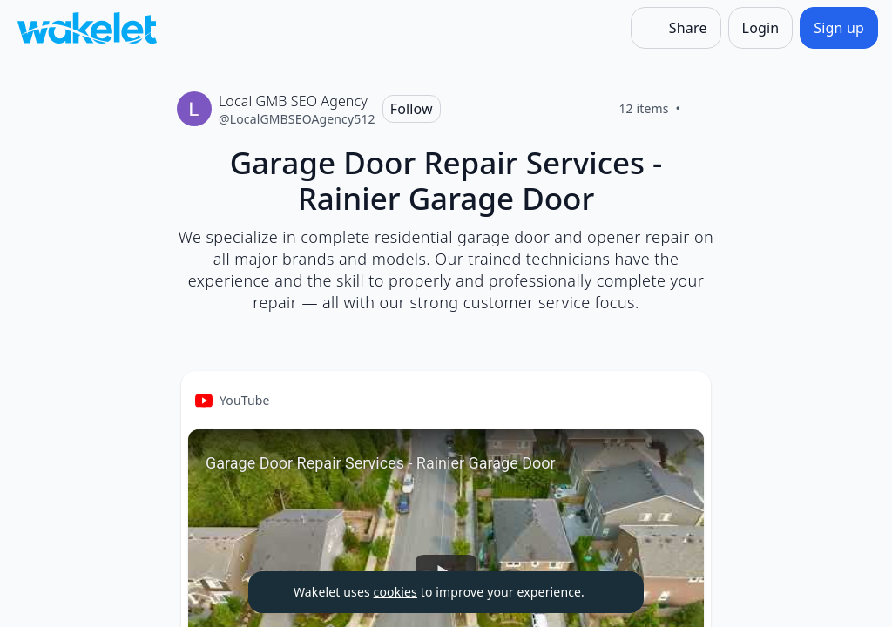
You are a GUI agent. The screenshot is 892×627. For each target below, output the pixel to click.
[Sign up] (839, 28)
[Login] (761, 28)
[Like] (701, 109)
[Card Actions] (683, 399)
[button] (683, 400)
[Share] (676, 28)
